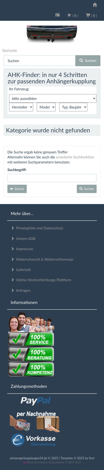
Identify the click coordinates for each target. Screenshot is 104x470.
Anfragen (21, 290)
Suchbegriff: (16, 169)
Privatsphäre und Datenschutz (37, 228)
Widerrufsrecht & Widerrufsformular (42, 259)
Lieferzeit (21, 269)
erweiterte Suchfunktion (75, 157)
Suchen (87, 60)
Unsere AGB (23, 238)
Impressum (22, 249)
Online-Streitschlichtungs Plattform (41, 280)
